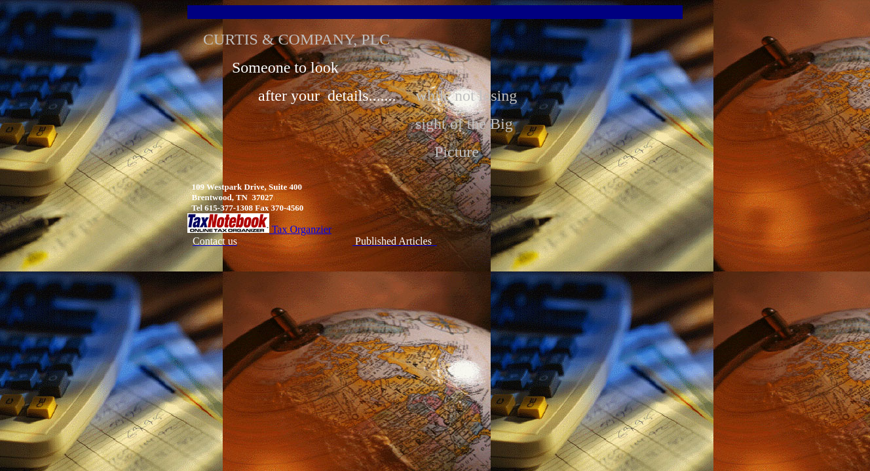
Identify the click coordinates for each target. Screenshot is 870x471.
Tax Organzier (259, 229)
